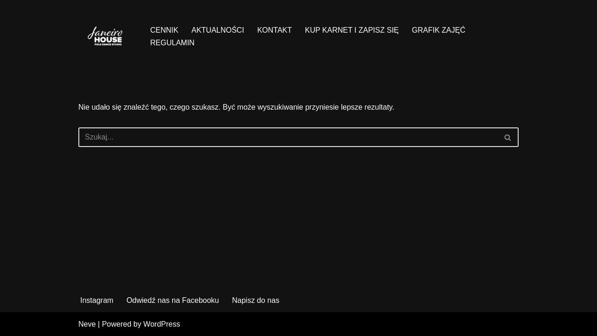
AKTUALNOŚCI (217, 30)
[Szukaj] (288, 137)
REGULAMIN (172, 43)
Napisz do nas (255, 300)
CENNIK (164, 30)
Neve (87, 324)
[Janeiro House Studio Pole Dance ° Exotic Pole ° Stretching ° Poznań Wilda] (106, 36)
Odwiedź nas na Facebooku (172, 300)
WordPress (161, 324)
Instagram (96, 300)
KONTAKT (274, 30)
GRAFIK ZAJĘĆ (438, 30)
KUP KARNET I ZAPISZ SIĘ (352, 30)
